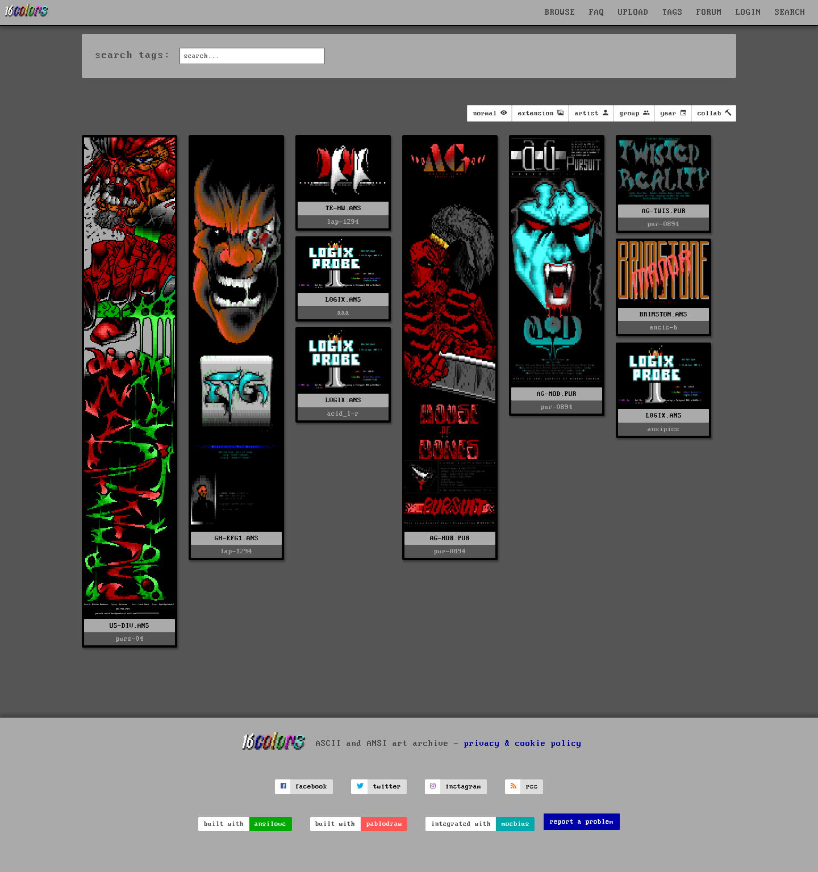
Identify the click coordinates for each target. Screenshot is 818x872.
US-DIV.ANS (129, 625)
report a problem (582, 821)
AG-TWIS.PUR (664, 211)
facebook (311, 786)
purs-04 (130, 638)
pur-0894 (450, 551)
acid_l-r (343, 414)
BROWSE (560, 12)
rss (532, 786)
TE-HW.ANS (343, 208)
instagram (463, 786)
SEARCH (790, 12)
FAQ (596, 12)
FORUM (709, 12)
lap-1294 (236, 551)
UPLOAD (633, 12)
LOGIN (748, 12)
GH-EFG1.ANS (236, 538)
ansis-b (664, 327)
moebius (515, 824)
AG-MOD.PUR (557, 394)
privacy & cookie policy (523, 743)
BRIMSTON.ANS (663, 314)
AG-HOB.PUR (450, 538)
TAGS (672, 12)
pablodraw (384, 824)
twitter (387, 786)
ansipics (663, 429)
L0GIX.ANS (343, 299)
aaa (343, 312)
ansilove (270, 824)
